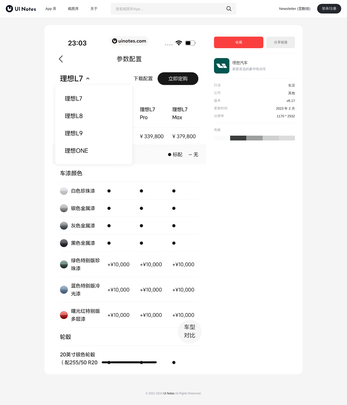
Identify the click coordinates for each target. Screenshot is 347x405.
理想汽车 (240, 63)
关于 (94, 9)
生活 (291, 85)
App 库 (51, 9)
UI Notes (168, 393)
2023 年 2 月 (285, 108)
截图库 (73, 9)
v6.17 (291, 101)
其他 (291, 93)
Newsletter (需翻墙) (294, 9)
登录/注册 (329, 8)
